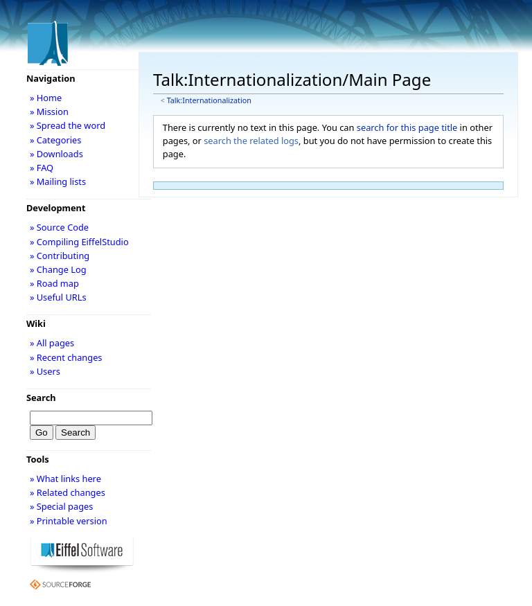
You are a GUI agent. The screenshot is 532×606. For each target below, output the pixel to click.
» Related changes (67, 492)
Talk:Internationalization (209, 100)
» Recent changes (66, 357)
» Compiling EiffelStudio (79, 241)
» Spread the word (67, 125)
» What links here (65, 478)
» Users (45, 371)
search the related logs (251, 140)
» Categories (56, 140)
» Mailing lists (58, 181)
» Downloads (56, 154)
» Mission (49, 111)
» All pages (52, 343)
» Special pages (61, 506)
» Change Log (58, 269)
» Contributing (59, 255)
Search (41, 397)
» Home (46, 97)
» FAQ (41, 167)
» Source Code (59, 227)
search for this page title (407, 127)
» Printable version (68, 521)
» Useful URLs (58, 297)
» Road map (54, 283)
